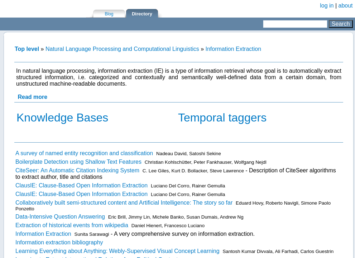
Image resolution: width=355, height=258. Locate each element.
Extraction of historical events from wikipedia (71, 225)
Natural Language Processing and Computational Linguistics (122, 49)
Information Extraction (233, 49)
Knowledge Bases (62, 117)
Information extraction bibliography (59, 242)
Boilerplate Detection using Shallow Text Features (78, 162)
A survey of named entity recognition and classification (84, 153)
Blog (109, 13)
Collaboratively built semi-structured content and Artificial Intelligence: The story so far (123, 203)
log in (327, 6)
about (346, 6)
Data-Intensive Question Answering (60, 217)
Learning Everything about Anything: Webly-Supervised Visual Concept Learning (117, 251)
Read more (32, 97)
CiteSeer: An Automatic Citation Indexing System (77, 170)
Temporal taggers (222, 117)
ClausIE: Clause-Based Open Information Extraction (81, 185)
